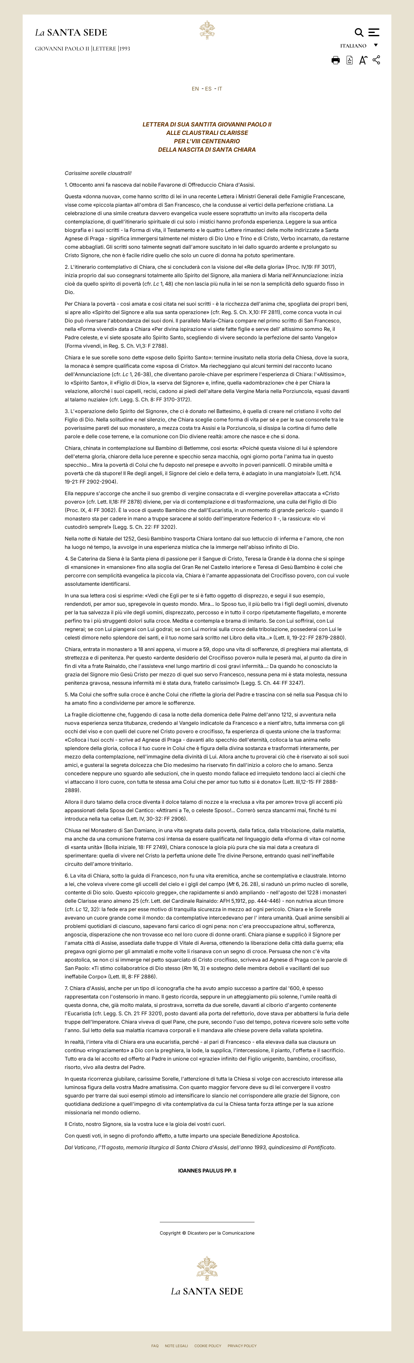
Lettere (105, 48)
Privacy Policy (242, 1346)
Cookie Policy (207, 1346)
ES (208, 88)
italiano (355, 48)
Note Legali (176, 1346)
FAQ (154, 1346)
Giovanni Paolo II (63, 48)
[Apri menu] (373, 32)
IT (220, 88)
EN (195, 88)
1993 (124, 48)
